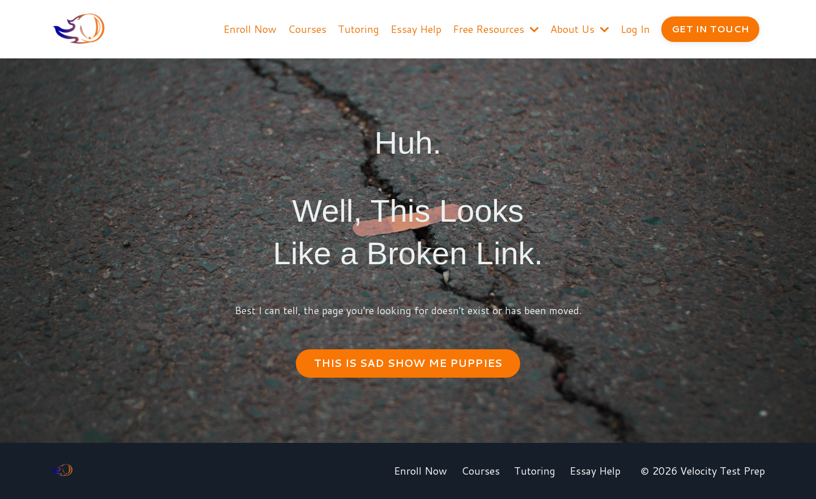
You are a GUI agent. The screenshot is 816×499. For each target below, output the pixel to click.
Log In (635, 29)
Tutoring (358, 29)
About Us (579, 29)
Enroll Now (250, 29)
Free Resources (496, 29)
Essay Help (415, 29)
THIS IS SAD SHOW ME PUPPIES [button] (408, 363)
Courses (307, 29)
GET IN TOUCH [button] (710, 28)
